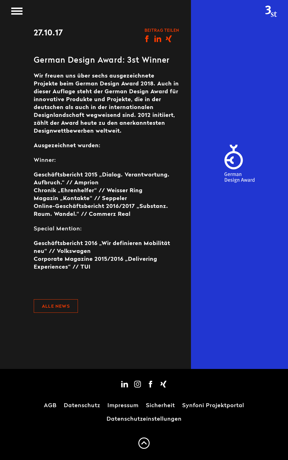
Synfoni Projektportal (213, 406)
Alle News (56, 306)
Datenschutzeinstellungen (144, 419)
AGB (50, 406)
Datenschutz (82, 406)
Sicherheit (160, 406)
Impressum (123, 406)
